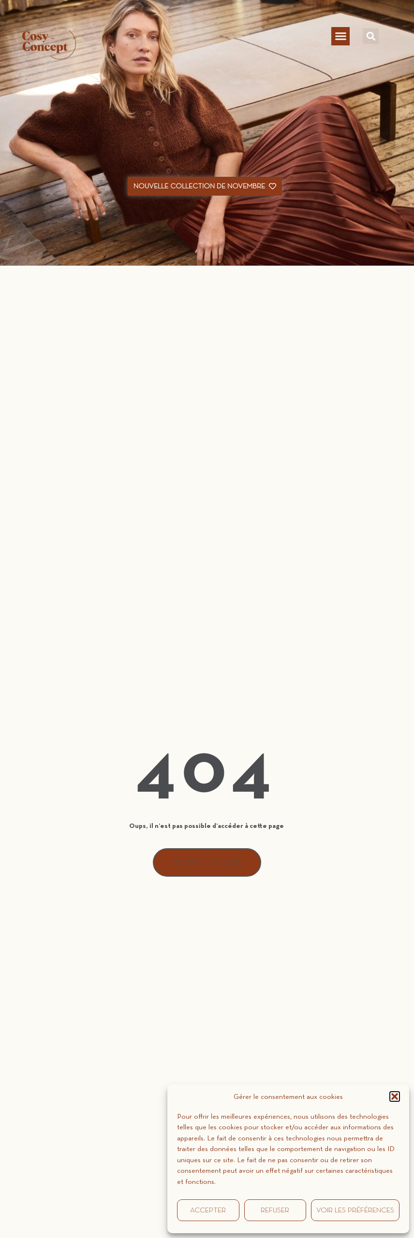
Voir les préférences (355, 1210)
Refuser (275, 1210)
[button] (394, 1096)
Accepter (208, 1210)
